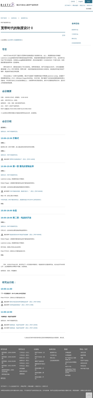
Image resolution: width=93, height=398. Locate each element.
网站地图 (75, 5)
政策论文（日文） (25, 358)
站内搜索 (88, 8)
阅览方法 (82, 5)
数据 (66, 349)
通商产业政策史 (39, 361)
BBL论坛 (74, 38)
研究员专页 (84, 363)
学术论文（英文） (25, 366)
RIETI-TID (68, 366)
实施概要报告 (18, 40)
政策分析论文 (23, 371)
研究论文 (22, 349)
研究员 (3, 378)
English (81, 1)
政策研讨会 (24, 18)
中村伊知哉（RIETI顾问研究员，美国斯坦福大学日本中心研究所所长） (21, 199)
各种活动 (14, 18)
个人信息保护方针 (14, 386)
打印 (63, 35)
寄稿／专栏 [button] (85, 13)
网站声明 (23, 386)
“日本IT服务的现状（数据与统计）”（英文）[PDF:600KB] (25, 191)
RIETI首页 (4, 18)
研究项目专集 (6, 374)
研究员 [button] (20, 13)
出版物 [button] (46, 13)
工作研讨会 (75, 34)
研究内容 (4, 349)
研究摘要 (22, 368)
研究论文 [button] (33, 13)
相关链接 (67, 375)
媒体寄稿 (83, 355)
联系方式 (89, 5)
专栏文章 (83, 352)
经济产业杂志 (84, 360)
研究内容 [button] (7, 13)
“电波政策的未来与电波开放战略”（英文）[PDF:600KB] (25, 234)
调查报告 (22, 374)
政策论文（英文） (25, 360)
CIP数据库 (68, 355)
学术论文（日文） (25, 363)
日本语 (73, 1)
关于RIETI (68, 5)
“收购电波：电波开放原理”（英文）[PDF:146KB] (23, 325)
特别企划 (83, 366)
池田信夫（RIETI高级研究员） (9, 131)
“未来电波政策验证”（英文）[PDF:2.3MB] (21, 305)
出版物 (36, 349)
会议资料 (10, 40)
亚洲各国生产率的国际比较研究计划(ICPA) (70, 371)
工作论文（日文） (25, 352)
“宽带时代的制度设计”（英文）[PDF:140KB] (22, 159)
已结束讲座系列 (76, 43)
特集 (82, 358)
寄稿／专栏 (84, 349)
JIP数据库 (68, 352)
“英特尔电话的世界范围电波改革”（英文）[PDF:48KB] (25, 302)
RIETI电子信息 (85, 368)
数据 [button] (72, 13)
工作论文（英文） (25, 355)
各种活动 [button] (59, 13)
